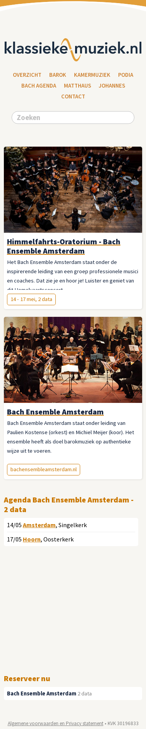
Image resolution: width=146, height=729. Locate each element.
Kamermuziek (92, 74)
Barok (57, 74)
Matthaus (77, 85)
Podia (125, 74)
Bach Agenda (38, 85)
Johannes (112, 85)
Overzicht (27, 74)
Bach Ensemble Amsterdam (41, 693)
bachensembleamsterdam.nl (43, 469)
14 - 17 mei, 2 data (31, 299)
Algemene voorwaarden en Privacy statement (55, 723)
